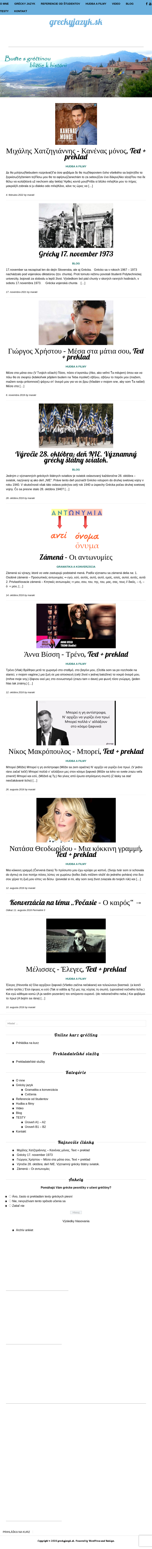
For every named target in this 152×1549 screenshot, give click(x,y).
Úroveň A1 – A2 (35, 1122)
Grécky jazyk (24, 3)
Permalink (38, 910)
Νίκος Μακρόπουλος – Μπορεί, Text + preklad (76, 751)
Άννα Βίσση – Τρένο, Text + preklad (76, 654)
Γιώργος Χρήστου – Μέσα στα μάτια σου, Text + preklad (76, 353)
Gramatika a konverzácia (75, 566)
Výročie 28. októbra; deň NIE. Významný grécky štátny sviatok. (76, 456)
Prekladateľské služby (30, 1061)
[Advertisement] (76, 38)
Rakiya (110, 1541)
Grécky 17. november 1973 (76, 253)
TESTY (4, 11)
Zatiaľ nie (18, 1205)
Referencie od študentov (60, 3)
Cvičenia (30, 1094)
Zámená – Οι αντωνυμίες (76, 557)
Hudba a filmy (95, 3)
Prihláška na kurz (27, 1042)
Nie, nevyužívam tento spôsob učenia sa (38, 1201)
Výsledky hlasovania (76, 1221)
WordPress (94, 1541)
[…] (90, 186)
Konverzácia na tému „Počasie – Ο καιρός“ (76, 902)
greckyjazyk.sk (76, 21)
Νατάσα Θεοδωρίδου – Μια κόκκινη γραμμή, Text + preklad (76, 851)
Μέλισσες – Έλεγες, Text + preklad (76, 969)
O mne (4, 3)
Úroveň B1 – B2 (35, 1126)
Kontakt (20, 11)
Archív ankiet (24, 1230)
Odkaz (9, 910)
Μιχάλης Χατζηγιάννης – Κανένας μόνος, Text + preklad (76, 153)
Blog (130, 3)
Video (116, 3)
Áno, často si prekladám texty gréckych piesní (42, 1196)
